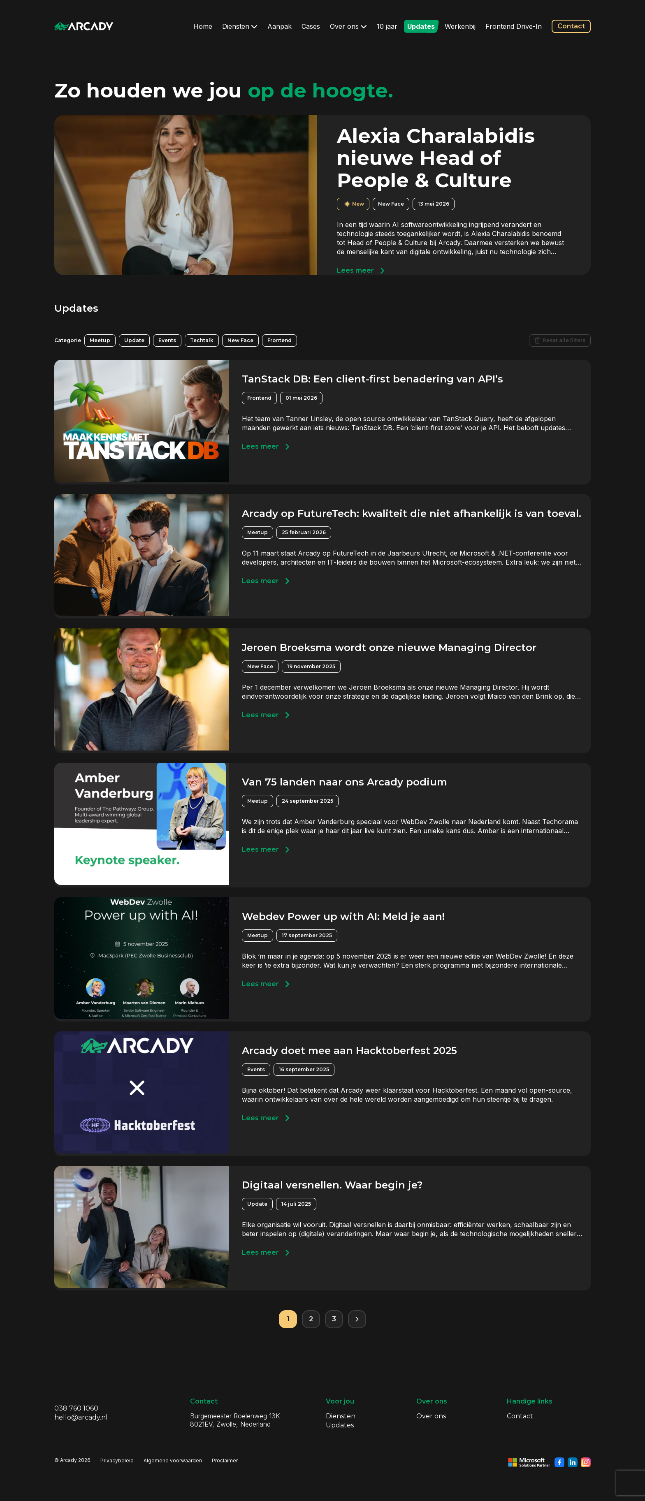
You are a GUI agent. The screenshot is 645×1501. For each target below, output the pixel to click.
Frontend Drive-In (513, 26)
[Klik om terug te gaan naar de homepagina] (84, 26)
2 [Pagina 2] (311, 1319)
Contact (571, 26)
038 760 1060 (76, 1408)
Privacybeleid (117, 1460)
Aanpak (279, 26)
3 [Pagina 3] (334, 1319)
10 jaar (387, 26)
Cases (311, 26)
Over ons (348, 26)
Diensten (240, 26)
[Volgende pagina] (357, 1319)
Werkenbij (460, 26)
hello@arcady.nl (81, 1417)
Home (202, 26)
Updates (421, 26)
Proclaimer (225, 1460)
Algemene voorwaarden (173, 1460)
